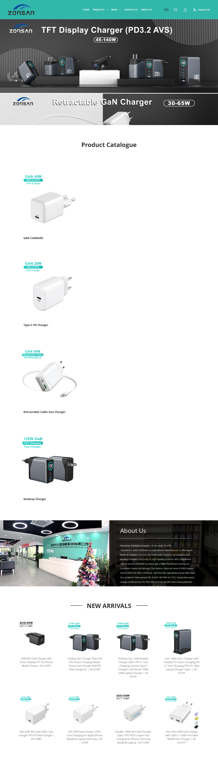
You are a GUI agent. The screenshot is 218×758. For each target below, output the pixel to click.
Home (86, 9)
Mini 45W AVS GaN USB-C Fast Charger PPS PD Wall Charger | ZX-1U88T (36, 453)
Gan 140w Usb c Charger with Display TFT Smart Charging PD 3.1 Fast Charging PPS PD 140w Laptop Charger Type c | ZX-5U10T (181, 384)
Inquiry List (202, 9)
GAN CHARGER (33, 217)
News (114, 9)
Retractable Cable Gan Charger (132, 217)
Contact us (131, 9)
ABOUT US (146, 9)
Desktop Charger (167, 217)
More (109, 615)
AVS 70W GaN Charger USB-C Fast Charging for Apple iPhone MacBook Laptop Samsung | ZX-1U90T (85, 455)
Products (98, 9)
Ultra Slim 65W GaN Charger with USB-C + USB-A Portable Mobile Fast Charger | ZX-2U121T (181, 455)
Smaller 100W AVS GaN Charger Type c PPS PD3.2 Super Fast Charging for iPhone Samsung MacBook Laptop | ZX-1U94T (133, 455)
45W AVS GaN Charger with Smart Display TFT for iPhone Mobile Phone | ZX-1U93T (36, 380)
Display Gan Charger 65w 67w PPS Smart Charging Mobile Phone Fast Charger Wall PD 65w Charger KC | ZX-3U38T (85, 382)
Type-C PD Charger (80, 217)
